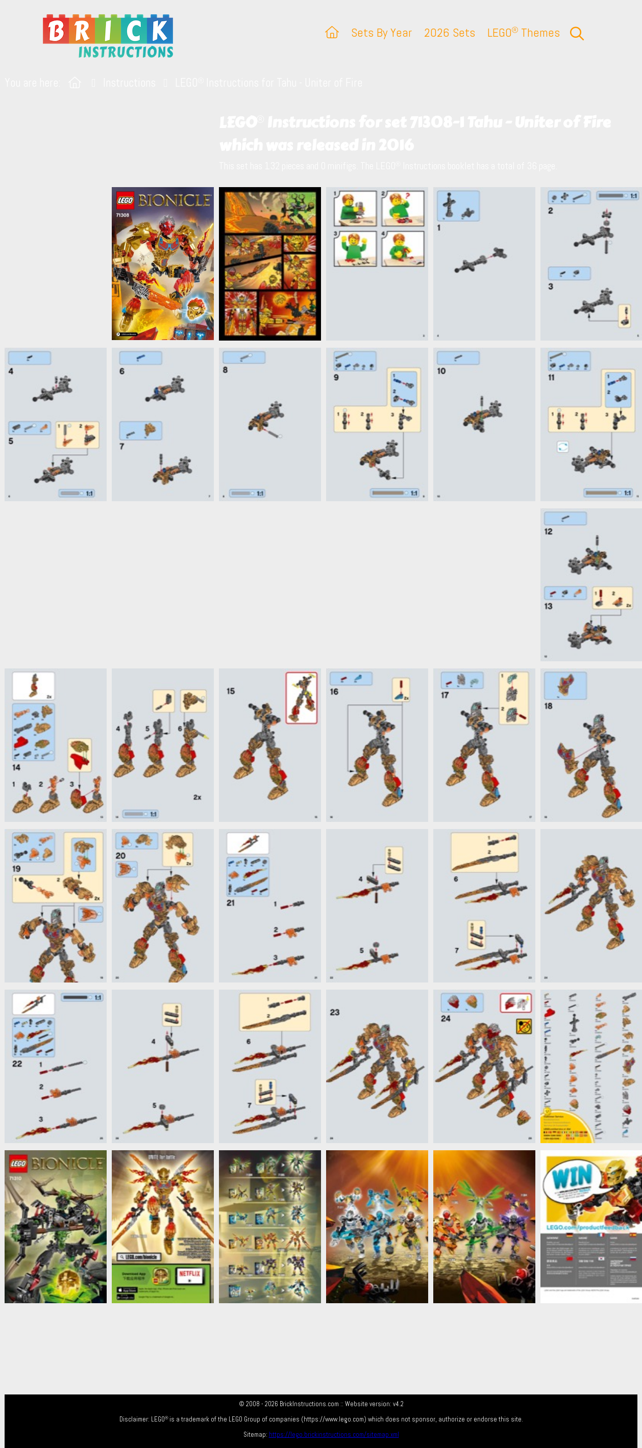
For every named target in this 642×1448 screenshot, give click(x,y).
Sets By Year (381, 32)
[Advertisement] (326, 585)
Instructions (129, 82)
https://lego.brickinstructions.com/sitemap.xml (334, 1434)
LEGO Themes (523, 32)
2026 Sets (449, 32)
